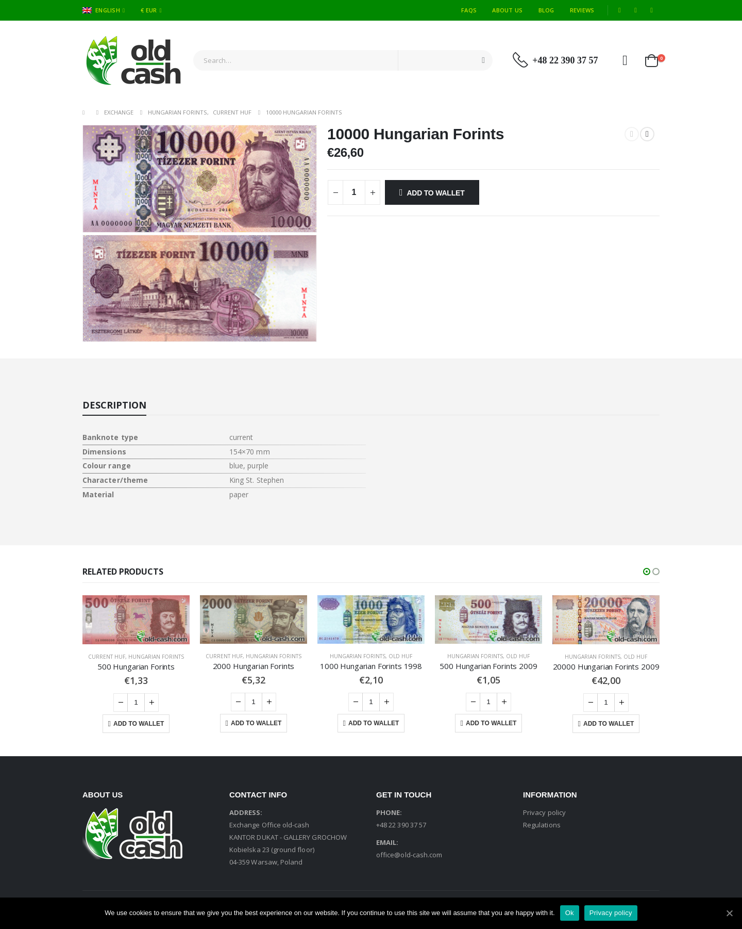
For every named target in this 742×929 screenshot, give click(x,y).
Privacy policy (544, 812)
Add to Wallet (435, 193)
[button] (646, 571)
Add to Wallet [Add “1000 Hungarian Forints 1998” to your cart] (373, 723)
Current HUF (106, 656)
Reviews (582, 10)
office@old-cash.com (409, 854)
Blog (546, 10)
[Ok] (729, 913)
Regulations (542, 824)
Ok (569, 913)
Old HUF (400, 656)
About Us (507, 10)
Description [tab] (114, 405)
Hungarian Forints (156, 656)
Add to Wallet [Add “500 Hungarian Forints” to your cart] (138, 723)
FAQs (469, 10)
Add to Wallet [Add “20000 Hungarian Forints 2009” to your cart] (608, 723)
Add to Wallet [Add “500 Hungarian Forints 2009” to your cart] (491, 723)
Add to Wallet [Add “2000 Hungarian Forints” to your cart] (256, 723)
